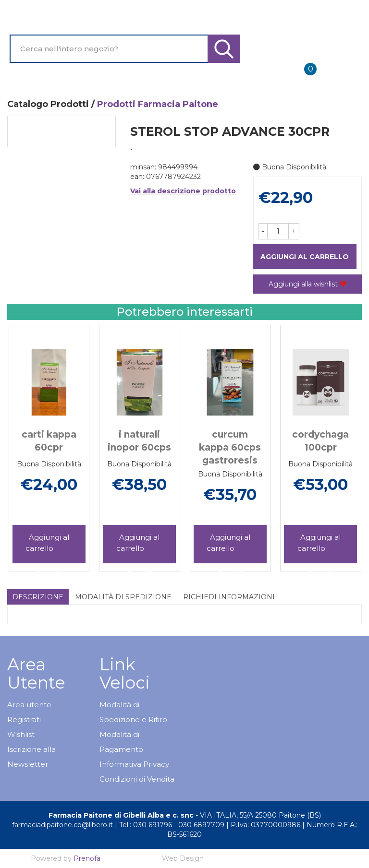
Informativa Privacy (134, 764)
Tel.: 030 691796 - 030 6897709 (171, 824)
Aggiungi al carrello (304, 256)
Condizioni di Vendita (136, 779)
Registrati (24, 719)
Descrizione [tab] (37, 597)
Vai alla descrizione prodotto (183, 191)
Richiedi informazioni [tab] (229, 597)
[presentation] (29, 439)
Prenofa (87, 858)
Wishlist (21, 734)
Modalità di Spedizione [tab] (123, 597)
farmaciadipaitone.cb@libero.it (62, 824)
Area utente (29, 704)
